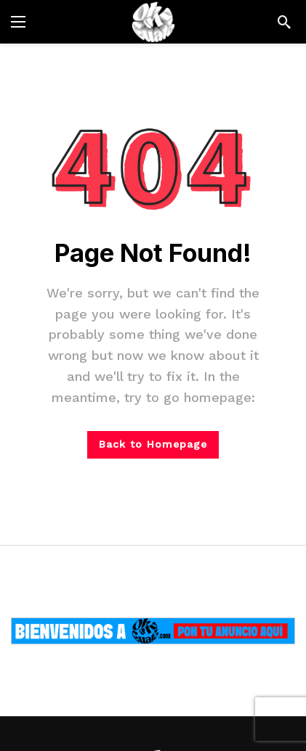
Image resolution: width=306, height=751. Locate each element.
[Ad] (153, 630)
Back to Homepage (153, 444)
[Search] (284, 22)
